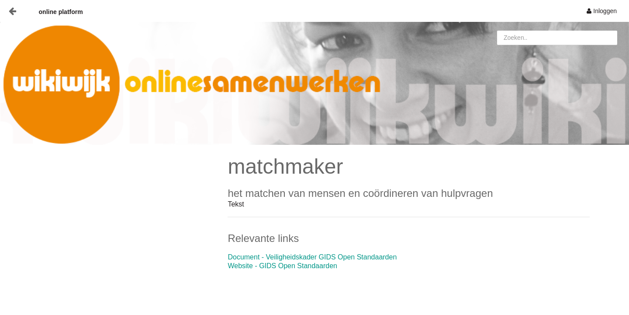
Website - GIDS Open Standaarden (282, 266)
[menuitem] (601, 11)
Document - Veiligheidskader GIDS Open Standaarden (312, 257)
